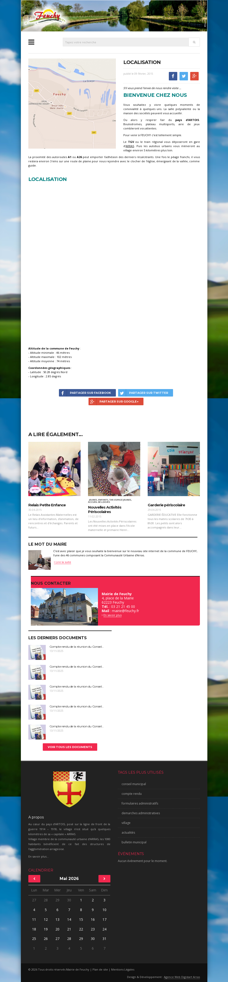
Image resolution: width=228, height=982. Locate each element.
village (126, 823)
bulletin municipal (134, 842)
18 (34, 929)
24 (104, 929)
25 (34, 938)
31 (104, 938)
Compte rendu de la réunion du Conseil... (76, 646)
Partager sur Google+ (113, 401)
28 (46, 900)
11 (34, 919)
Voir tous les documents (70, 747)
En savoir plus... (38, 856)
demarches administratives (141, 813)
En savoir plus (112, 615)
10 (104, 909)
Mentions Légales (122, 969)
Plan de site (100, 969)
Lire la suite (62, 562)
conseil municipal (134, 784)
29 (57, 900)
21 (69, 929)
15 (81, 919)
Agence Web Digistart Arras (182, 977)
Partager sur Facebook (85, 393)
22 (81, 929)
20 (57, 929)
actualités (128, 832)
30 (69, 900)
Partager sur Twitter (143, 393)
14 (69, 919)
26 (46, 938)
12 (46, 919)
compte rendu (132, 794)
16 (93, 919)
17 (104, 919)
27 (34, 900)
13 (57, 919)
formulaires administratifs (140, 803)
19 (46, 929)
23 (93, 929)
